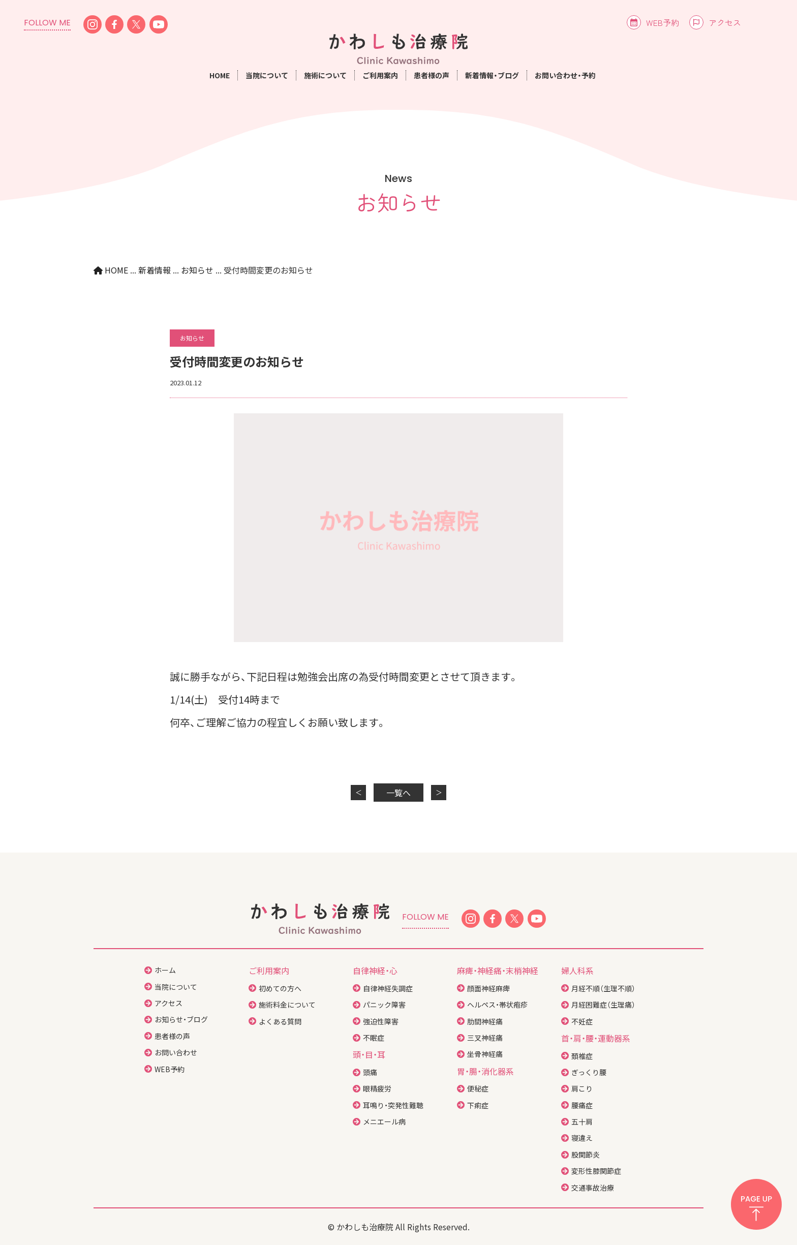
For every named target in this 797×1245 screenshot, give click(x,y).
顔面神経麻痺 (488, 988)
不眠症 (373, 1038)
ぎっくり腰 (588, 1072)
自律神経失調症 (388, 988)
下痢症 (477, 1105)
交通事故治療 (592, 1187)
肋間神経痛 (485, 1021)
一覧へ (398, 792)
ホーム (165, 970)
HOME (219, 75)
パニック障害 (384, 1004)
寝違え (582, 1138)
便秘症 (477, 1088)
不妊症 (582, 1021)
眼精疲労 (377, 1088)
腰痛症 (582, 1105)
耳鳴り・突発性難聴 (393, 1105)
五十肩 (582, 1121)
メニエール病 (384, 1121)
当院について (176, 987)
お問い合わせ (176, 1052)
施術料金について (287, 1004)
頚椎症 (582, 1056)
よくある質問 (280, 1021)
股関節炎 (585, 1154)
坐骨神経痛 (485, 1054)
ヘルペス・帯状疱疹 (497, 1004)
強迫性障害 (380, 1021)
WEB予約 (662, 22)
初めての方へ (280, 988)
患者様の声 (431, 75)
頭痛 (370, 1072)
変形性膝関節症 (596, 1171)
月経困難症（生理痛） (603, 1004)
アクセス (725, 22)
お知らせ (192, 337)
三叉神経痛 (485, 1038)
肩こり (582, 1088)
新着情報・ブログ (492, 75)
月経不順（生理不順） (603, 988)
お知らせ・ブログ (181, 1019)
